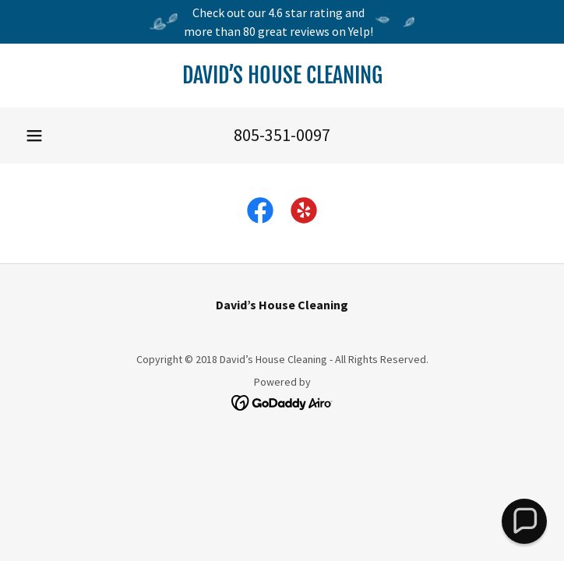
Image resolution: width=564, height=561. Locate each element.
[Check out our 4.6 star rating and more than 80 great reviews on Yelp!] (282, 22)
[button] (34, 135)
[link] (282, 75)
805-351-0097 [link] (282, 135)
